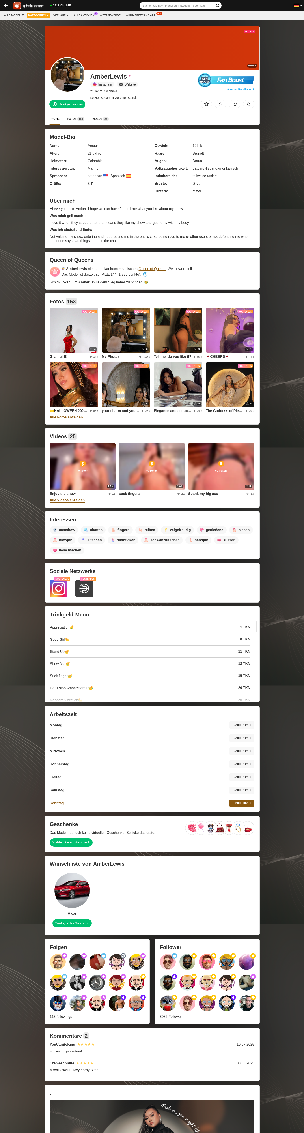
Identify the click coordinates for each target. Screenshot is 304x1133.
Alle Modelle (14, 15)
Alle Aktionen (85, 15)
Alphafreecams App (142, 15)
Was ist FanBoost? (240, 89)
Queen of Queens (152, 269)
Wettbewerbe (110, 15)
